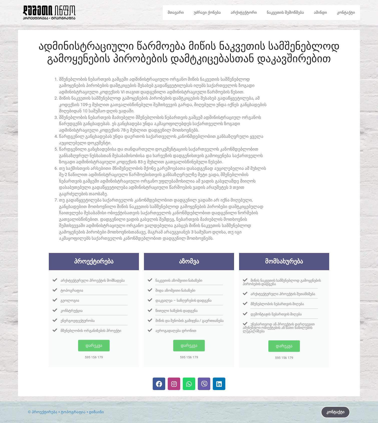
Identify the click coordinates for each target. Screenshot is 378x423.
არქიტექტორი (244, 12)
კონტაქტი (346, 12)
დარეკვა (94, 345)
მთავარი (176, 12)
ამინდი (320, 12)
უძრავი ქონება (207, 12)
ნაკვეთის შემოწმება (285, 12)
